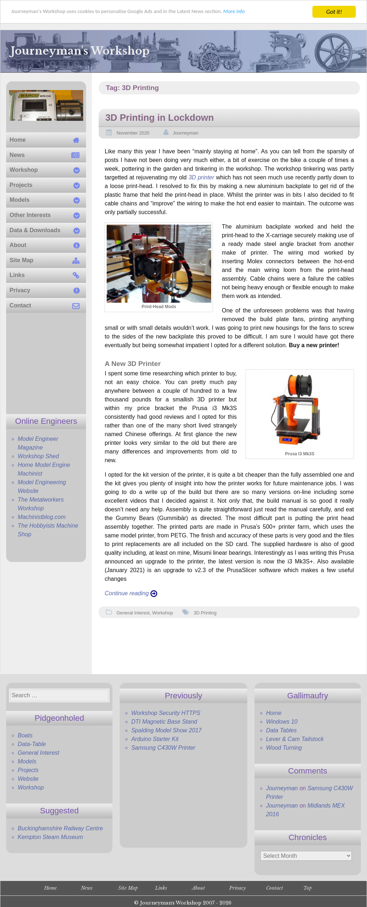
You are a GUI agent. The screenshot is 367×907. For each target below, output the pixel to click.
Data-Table (32, 744)
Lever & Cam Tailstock (295, 739)
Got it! (334, 12)
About (198, 888)
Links (161, 888)
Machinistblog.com (42, 517)
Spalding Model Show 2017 (166, 730)
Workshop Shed (38, 456)
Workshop (162, 613)
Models (27, 761)
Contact (274, 888)
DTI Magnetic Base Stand (164, 722)
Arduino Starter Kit (155, 739)
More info (264, 12)
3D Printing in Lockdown (159, 117)
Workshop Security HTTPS (165, 713)
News (87, 888)
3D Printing (205, 613)
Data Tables (281, 730)
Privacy (237, 888)
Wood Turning (284, 748)
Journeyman (185, 133)
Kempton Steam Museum (50, 837)
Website (28, 779)
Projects (28, 770)
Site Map (128, 888)
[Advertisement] (46, 363)
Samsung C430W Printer (163, 748)
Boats (25, 735)
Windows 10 (282, 722)
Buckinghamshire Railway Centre (60, 828)
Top (307, 888)
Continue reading (130, 593)
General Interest (133, 613)
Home (274, 713)
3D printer (201, 177)
